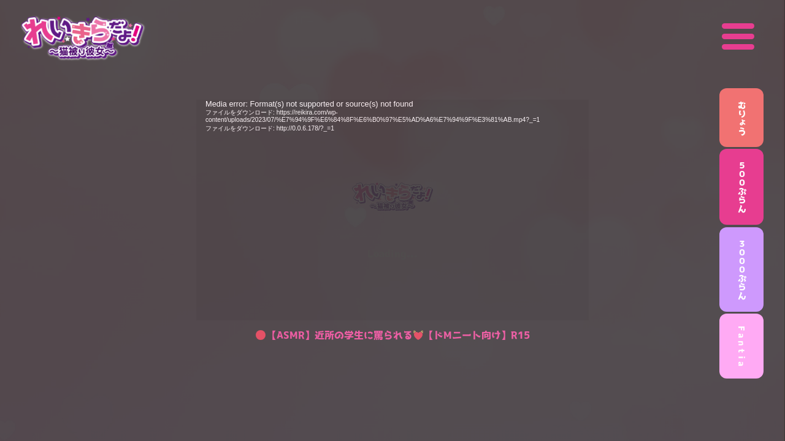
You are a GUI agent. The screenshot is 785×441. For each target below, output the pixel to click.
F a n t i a (742, 346)
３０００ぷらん (742, 269)
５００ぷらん (742, 187)
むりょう (742, 117)
